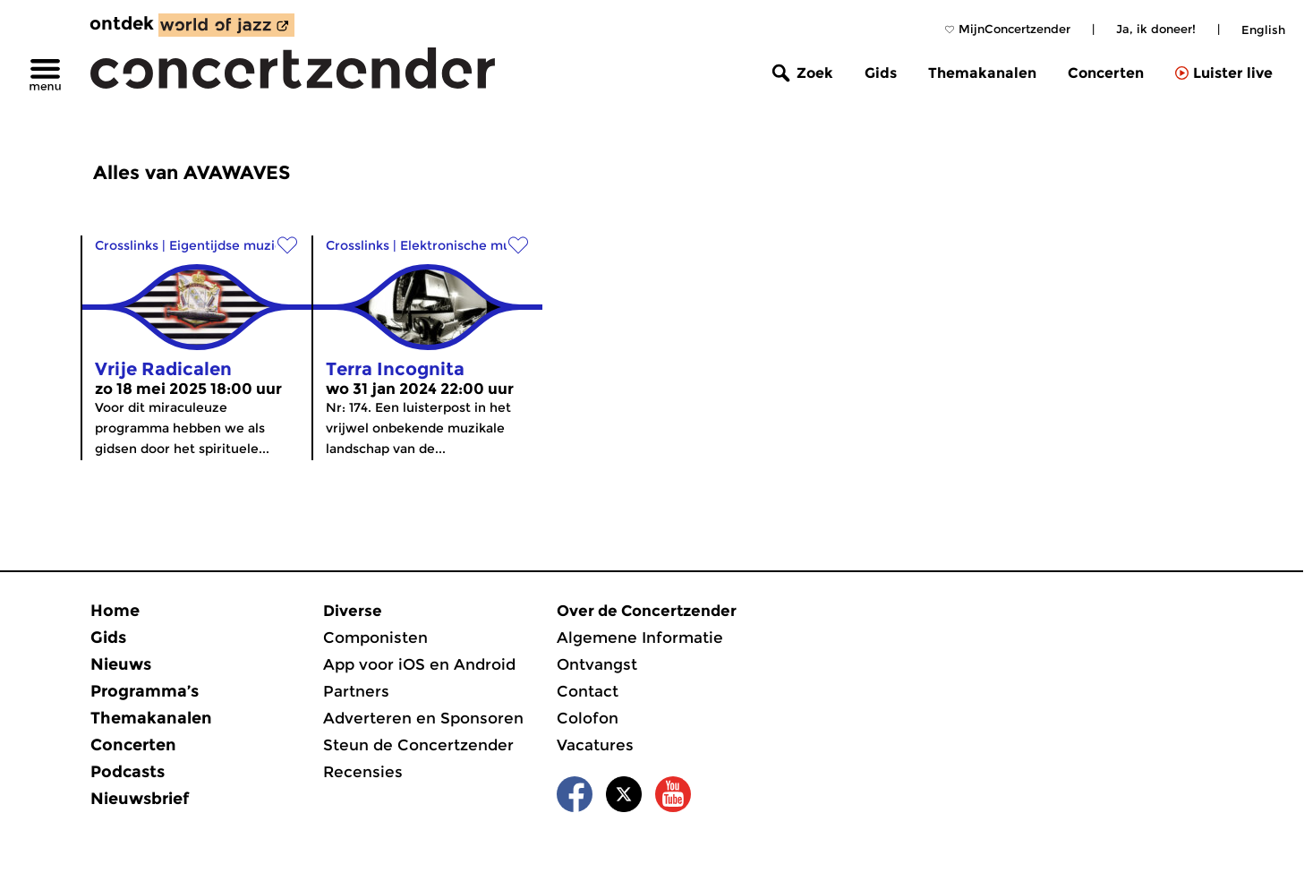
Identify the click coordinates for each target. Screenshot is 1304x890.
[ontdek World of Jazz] (226, 25)
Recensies (363, 772)
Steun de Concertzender (418, 745)
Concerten (1106, 72)
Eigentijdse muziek (229, 245)
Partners (356, 691)
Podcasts (127, 772)
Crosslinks (126, 245)
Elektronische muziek (468, 245)
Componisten (375, 637)
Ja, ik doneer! (1156, 28)
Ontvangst (597, 664)
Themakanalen (982, 72)
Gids (881, 72)
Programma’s (144, 691)
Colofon (587, 718)
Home (115, 610)
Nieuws (120, 664)
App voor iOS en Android (419, 664)
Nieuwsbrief (139, 799)
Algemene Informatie (640, 637)
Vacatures (595, 745)
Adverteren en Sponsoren (423, 718)
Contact (587, 691)
